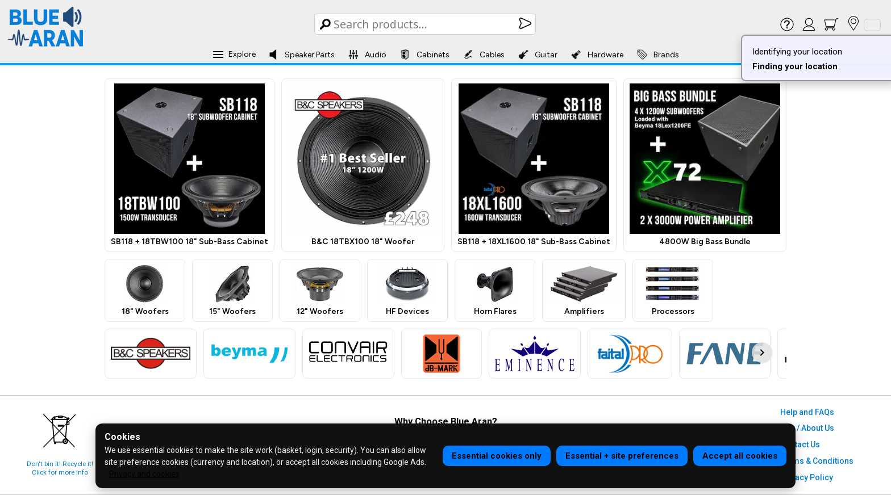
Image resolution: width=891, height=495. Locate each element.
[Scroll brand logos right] (762, 352)
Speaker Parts (301, 54)
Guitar (537, 54)
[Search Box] (426, 24)
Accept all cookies (739, 456)
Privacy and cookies (144, 474)
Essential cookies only (497, 456)
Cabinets (424, 54)
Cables (484, 54)
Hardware (597, 54)
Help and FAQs (807, 412)
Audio (367, 54)
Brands (658, 54)
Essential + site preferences (621, 456)
